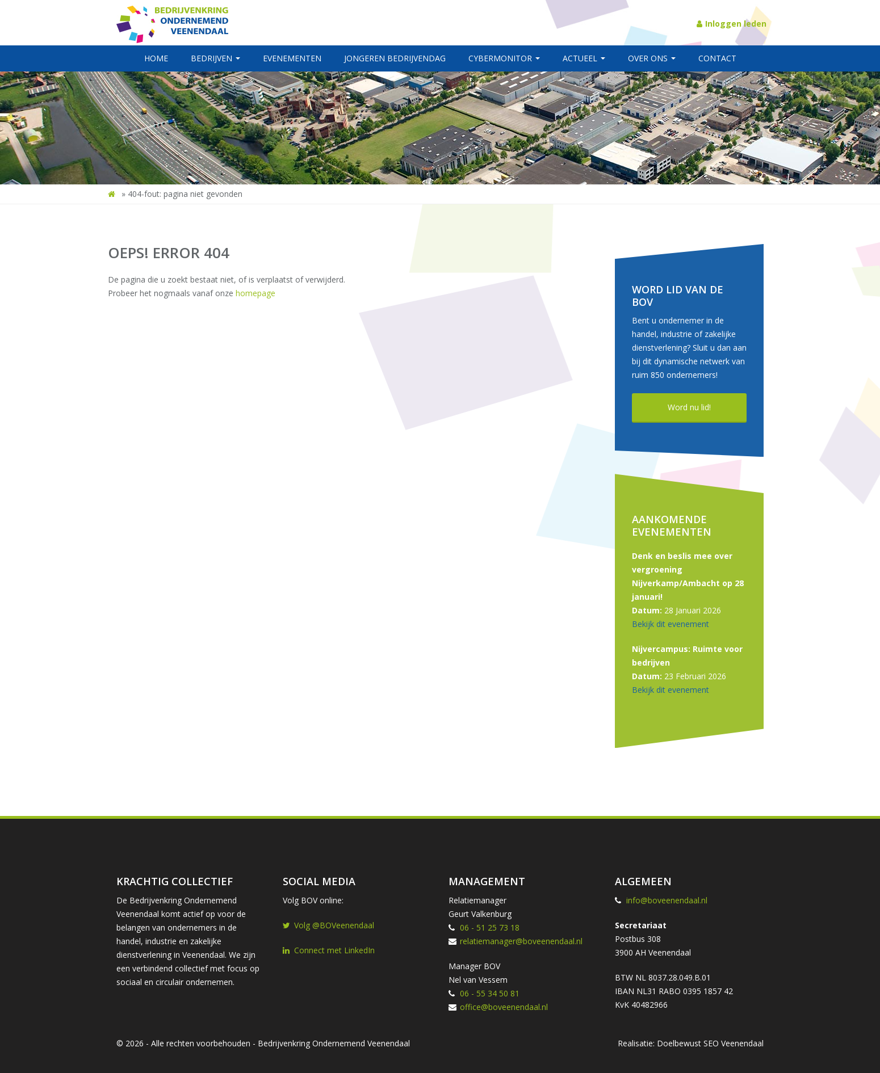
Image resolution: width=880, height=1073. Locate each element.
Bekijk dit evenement (670, 623)
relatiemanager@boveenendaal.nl (521, 941)
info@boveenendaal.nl (666, 900)
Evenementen (292, 58)
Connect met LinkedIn (329, 950)
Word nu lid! (689, 407)
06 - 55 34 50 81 (489, 993)
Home (156, 58)
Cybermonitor (504, 58)
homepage (255, 293)
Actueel (584, 58)
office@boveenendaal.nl (504, 1007)
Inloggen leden (731, 23)
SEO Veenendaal (733, 1043)
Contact (717, 58)
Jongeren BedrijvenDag (395, 58)
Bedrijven (215, 58)
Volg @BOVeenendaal (328, 925)
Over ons (652, 58)
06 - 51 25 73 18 (489, 927)
